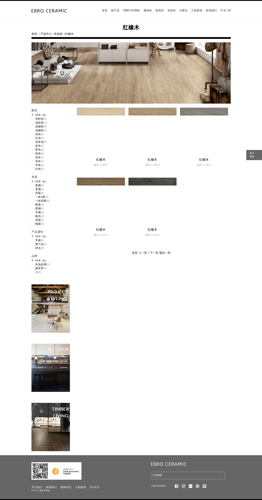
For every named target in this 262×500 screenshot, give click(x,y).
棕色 (38, 153)
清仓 (38, 247)
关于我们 (36, 487)
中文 (223, 10)
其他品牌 (40, 264)
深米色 (39, 141)
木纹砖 (171, 10)
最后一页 (164, 252)
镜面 (38, 223)
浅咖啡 (39, 130)
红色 (38, 137)
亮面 (38, 192)
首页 (104, 10)
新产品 (115, 10)
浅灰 (38, 161)
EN (229, 10)
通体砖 (147, 10)
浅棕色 (39, 122)
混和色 (39, 118)
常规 (38, 240)
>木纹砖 (57, 34)
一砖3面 (40, 196)
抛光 (38, 216)
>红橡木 (68, 34)
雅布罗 (39, 268)
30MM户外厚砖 (131, 10)
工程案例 (196, 10)
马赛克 (183, 10)
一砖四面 (40, 200)
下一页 (154, 252)
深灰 (38, 157)
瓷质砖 (159, 10)
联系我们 (211, 10)
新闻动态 (65, 487)
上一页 (142, 252)
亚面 (38, 219)
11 (36, 272)
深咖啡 (39, 126)
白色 (38, 168)
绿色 (38, 134)
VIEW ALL (40, 114)
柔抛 (38, 185)
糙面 (38, 204)
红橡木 (101, 159)
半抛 (38, 212)
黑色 (38, 149)
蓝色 (38, 145)
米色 (38, 164)
